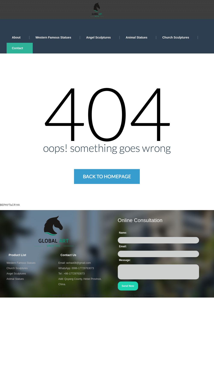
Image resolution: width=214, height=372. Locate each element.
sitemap (159, 295)
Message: (125, 260)
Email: (123, 246)
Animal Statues (136, 37)
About (16, 37)
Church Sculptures (175, 37)
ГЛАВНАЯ (29, 204)
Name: (123, 232)
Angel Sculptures (98, 37)
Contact (17, 48)
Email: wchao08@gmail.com (74, 262)
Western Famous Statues (53, 37)
